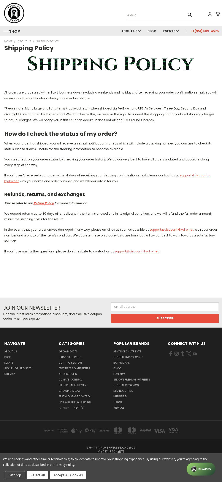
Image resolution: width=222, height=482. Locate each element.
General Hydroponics (128, 357)
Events (171, 31)
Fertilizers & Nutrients (74, 368)
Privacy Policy (65, 465)
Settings (15, 475)
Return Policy (43, 203)
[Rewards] (201, 469)
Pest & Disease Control (75, 396)
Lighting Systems (71, 363)
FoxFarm (119, 374)
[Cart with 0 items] (218, 14)
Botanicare (121, 363)
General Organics (126, 385)
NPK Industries (123, 391)
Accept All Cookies (68, 475)
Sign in (9, 368)
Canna (117, 402)
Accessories (68, 374)
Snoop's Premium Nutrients (131, 379)
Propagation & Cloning (75, 402)
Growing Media (69, 391)
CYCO (117, 368)
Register (25, 368)
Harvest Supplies (70, 357)
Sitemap (9, 374)
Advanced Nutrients (127, 351)
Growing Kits (68, 351)
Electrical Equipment (73, 385)
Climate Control (70, 379)
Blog (151, 31)
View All (118, 407)
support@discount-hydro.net (172, 229)
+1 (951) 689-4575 (205, 31)
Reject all (37, 475)
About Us (131, 31)
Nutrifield (120, 396)
